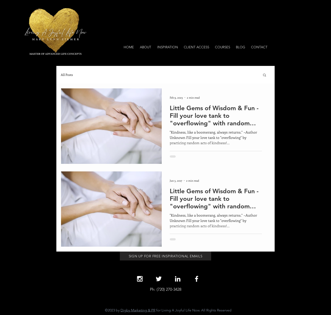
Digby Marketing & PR (138, 310)
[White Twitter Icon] (159, 279)
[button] (264, 75)
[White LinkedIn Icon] (178, 279)
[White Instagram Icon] (140, 279)
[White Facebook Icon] (196, 279)
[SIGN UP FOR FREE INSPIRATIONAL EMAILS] (165, 256)
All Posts (67, 75)
